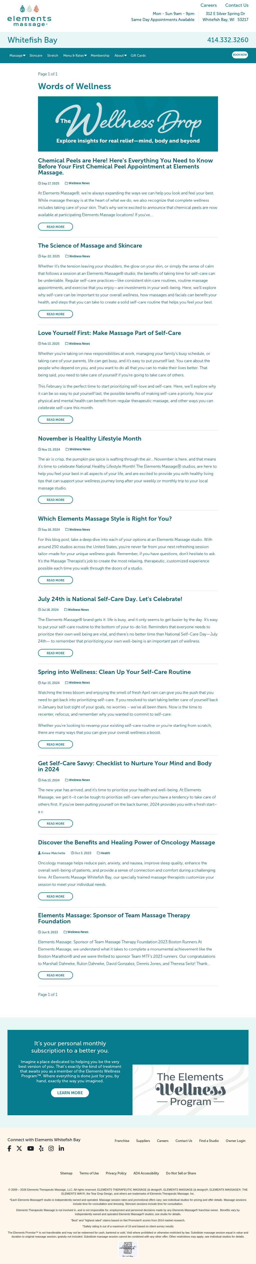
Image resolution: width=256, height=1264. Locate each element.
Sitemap (66, 1161)
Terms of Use (89, 1161)
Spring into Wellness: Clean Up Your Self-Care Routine (114, 671)
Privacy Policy (116, 1161)
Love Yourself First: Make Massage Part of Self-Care (109, 332)
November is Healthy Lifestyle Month (90, 438)
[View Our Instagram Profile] (51, 1136)
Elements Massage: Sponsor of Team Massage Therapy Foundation (114, 918)
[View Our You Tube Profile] (30, 1136)
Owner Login (236, 1128)
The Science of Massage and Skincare (90, 245)
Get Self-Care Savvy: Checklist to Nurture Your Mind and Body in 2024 (125, 766)
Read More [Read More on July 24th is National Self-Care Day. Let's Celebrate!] (55, 653)
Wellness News (77, 183)
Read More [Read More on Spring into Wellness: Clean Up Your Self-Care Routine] (55, 744)
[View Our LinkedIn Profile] (61, 1136)
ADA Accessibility (146, 1161)
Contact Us (236, 5)
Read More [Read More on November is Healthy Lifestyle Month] (55, 500)
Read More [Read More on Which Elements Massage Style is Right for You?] (55, 580)
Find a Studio (209, 1128)
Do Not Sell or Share (181, 1161)
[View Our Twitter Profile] (19, 1136)
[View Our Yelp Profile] (41, 1136)
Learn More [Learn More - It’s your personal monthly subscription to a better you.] (70, 1093)
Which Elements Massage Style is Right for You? (105, 518)
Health (103, 853)
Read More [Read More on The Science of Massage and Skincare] (55, 314)
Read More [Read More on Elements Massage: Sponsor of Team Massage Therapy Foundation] (55, 975)
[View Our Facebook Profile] (9, 1136)
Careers (208, 5)
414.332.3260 (227, 39)
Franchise (122, 1128)
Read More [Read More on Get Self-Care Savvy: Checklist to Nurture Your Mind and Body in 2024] (55, 823)
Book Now (240, 54)
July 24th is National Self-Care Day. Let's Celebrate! (110, 599)
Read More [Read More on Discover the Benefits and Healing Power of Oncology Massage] (55, 896)
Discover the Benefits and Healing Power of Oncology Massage (126, 842)
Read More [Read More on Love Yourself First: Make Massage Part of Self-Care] (55, 420)
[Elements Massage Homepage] (33, 16)
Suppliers (143, 1128)
